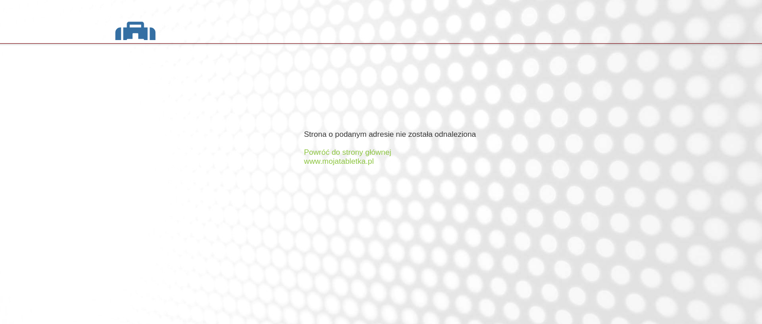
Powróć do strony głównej (348, 152)
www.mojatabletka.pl (339, 161)
